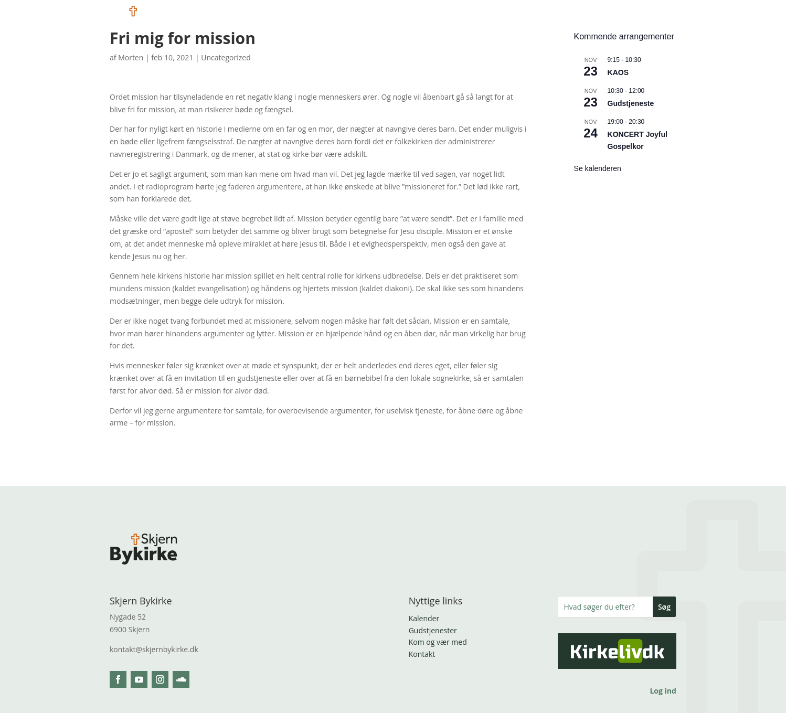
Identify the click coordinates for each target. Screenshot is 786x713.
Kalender (424, 618)
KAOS (618, 72)
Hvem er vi (342, 20)
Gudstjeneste (631, 103)
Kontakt (422, 654)
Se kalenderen (597, 168)
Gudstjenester (433, 630)
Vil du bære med (499, 20)
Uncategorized (225, 57)
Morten (130, 57)
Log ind (663, 691)
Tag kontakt (653, 20)
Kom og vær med (415, 20)
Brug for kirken (579, 20)
